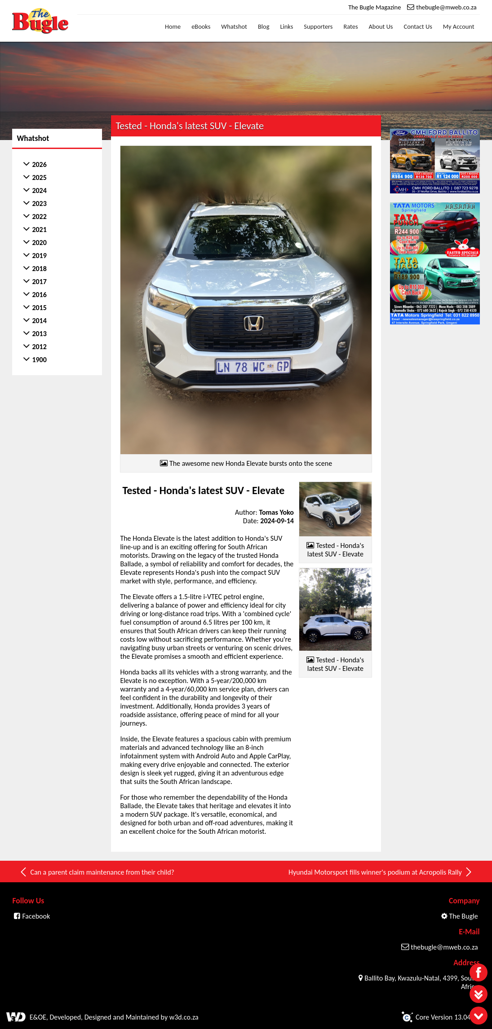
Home (173, 26)
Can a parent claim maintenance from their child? (96, 868)
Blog (264, 26)
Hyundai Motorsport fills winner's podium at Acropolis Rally (380, 868)
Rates (351, 26)
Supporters (318, 26)
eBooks (200, 26)
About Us (381, 26)
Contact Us (418, 26)
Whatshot (234, 26)
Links (286, 26)
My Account (458, 26)
